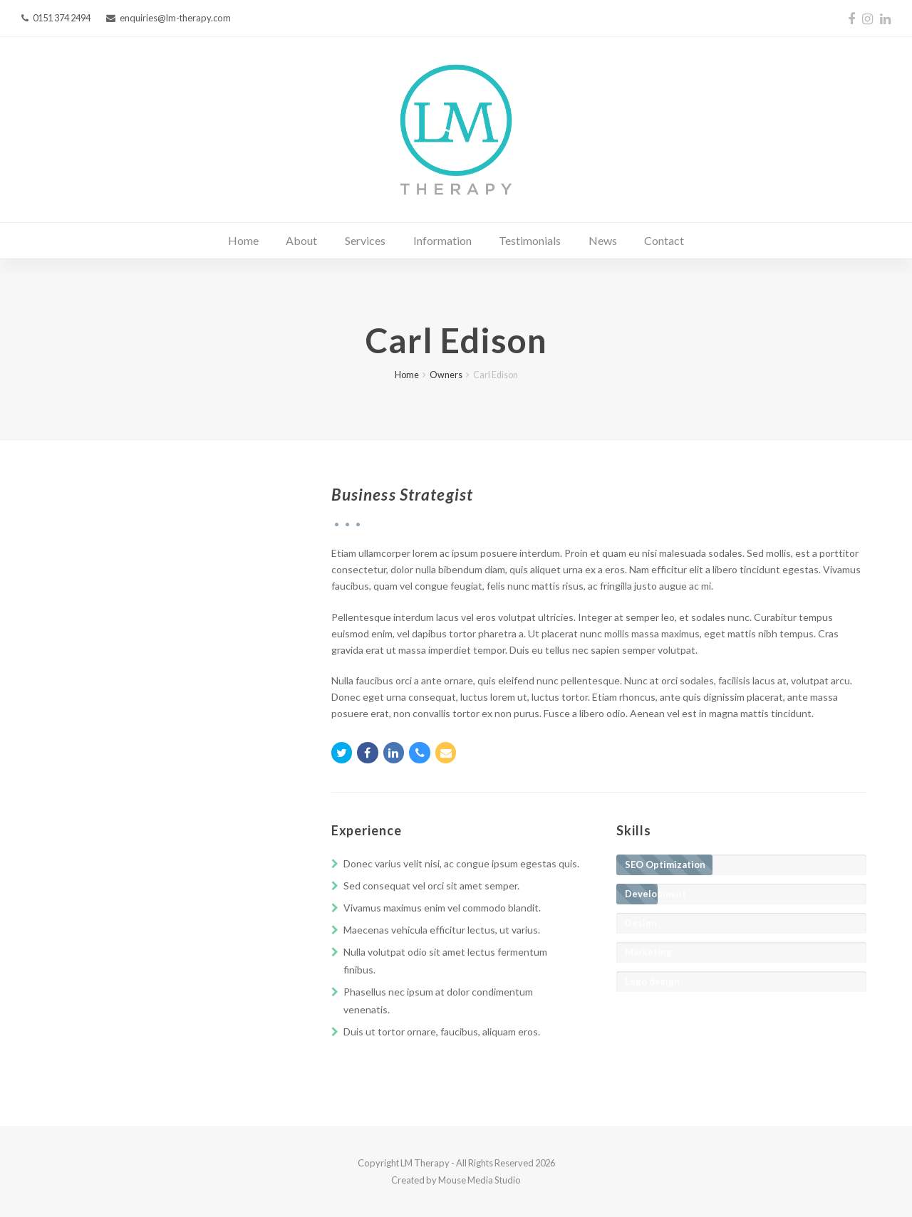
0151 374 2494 (61, 17)
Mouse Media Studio (479, 1180)
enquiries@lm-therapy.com (175, 17)
